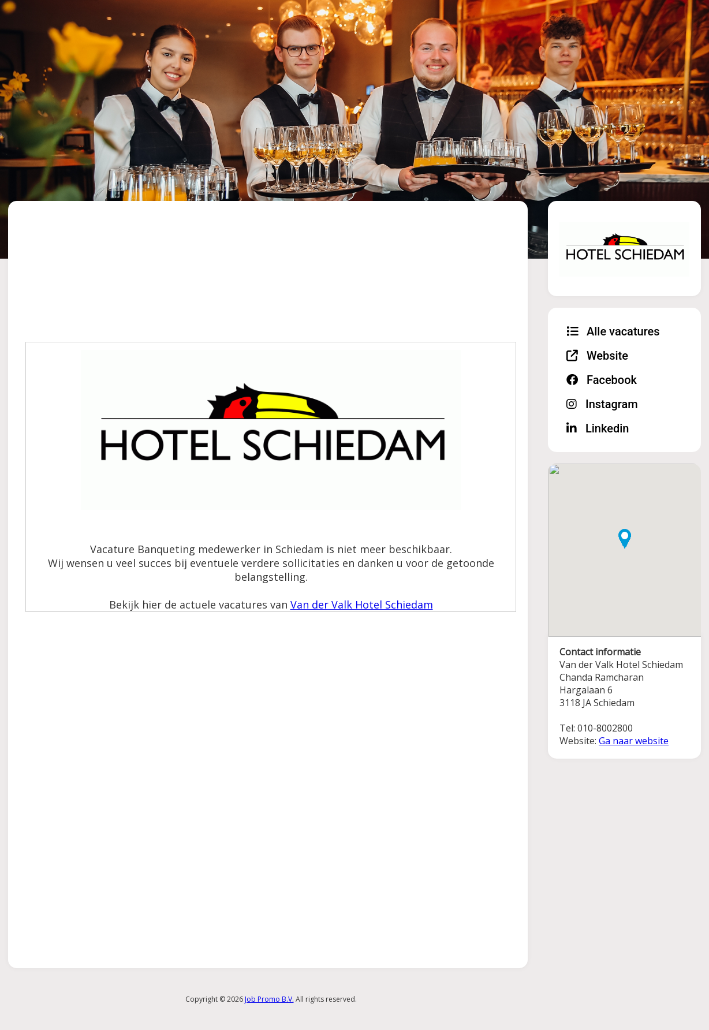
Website (597, 356)
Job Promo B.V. (269, 999)
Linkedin (597, 428)
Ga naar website (634, 740)
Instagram (602, 404)
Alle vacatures (613, 331)
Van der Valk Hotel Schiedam (361, 604)
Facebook (601, 380)
